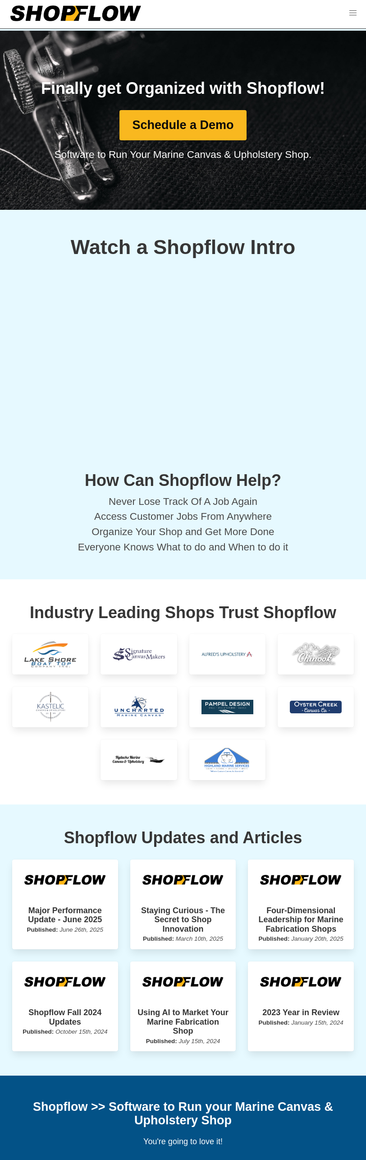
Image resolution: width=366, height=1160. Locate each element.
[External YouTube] (183, 367)
